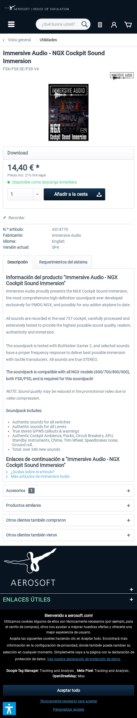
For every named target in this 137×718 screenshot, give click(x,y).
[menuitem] (10, 24)
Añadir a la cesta (78, 193)
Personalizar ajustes (68, 709)
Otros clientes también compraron (36, 520)
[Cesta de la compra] (128, 24)
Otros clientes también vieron (31, 535)
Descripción (17, 262)
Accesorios (20, 490)
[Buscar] (84, 24)
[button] (9, 708)
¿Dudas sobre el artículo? (30, 472)
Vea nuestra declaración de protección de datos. (84, 659)
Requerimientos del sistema (63, 262)
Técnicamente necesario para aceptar (68, 701)
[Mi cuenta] (114, 24)
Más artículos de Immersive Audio (38, 476)
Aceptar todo (68, 690)
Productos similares (23, 505)
